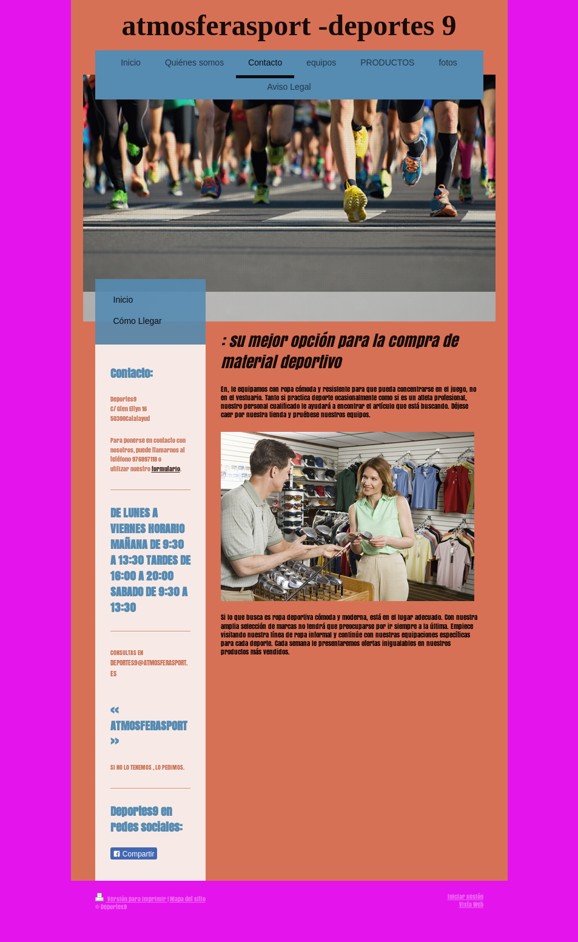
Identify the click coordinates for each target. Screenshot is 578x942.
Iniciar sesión (465, 896)
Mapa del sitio (188, 899)
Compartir (134, 854)
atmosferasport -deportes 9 (289, 25)
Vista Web (471, 904)
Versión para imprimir (131, 899)
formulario (166, 469)
